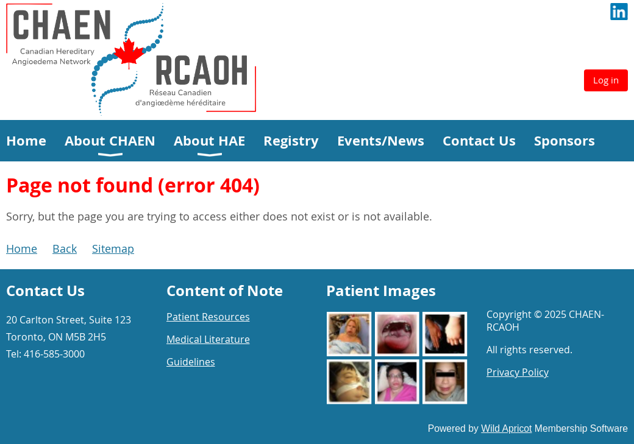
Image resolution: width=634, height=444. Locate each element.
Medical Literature (208, 339)
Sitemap (113, 248)
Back (64, 248)
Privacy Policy (517, 372)
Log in (606, 80)
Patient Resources (208, 316)
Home (21, 248)
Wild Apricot (506, 428)
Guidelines (190, 361)
